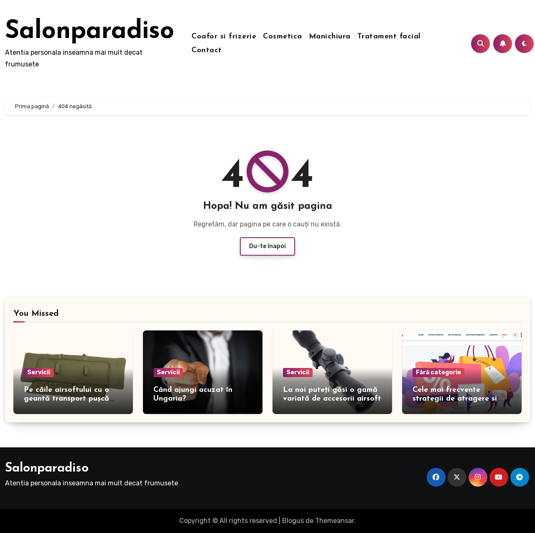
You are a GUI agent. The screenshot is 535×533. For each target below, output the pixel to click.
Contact (206, 50)
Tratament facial (389, 37)
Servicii (38, 372)
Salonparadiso (89, 31)
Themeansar (334, 521)
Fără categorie (438, 372)
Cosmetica (282, 37)
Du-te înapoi (267, 246)
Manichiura (330, 37)
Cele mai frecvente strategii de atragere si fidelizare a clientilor (455, 399)
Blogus (293, 521)
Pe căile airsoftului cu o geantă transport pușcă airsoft (66, 399)
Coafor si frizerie (223, 37)
